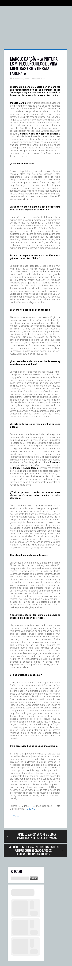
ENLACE (31, 809)
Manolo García (40, 78)
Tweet (16, 816)
